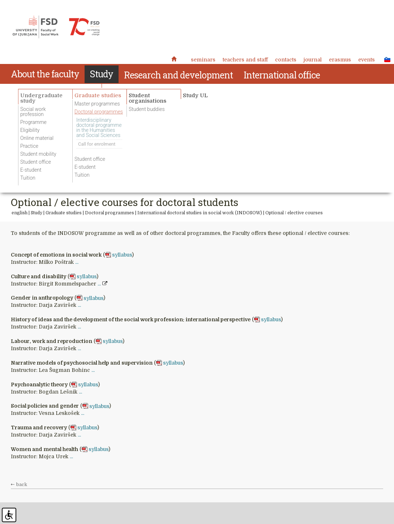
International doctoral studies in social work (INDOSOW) (199, 212)
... (76, 262)
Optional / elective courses (294, 212)
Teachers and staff (245, 60)
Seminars (203, 60)
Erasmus (340, 60)
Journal (313, 60)
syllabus (122, 255)
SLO (385, 59)
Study (36, 212)
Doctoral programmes (109, 212)
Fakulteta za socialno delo (56, 27)
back (21, 484)
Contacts (285, 60)
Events (366, 60)
